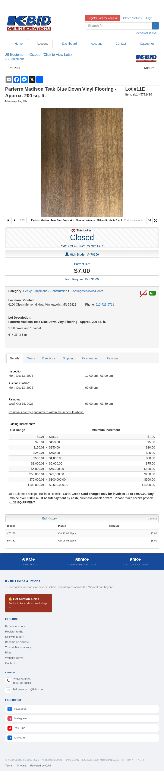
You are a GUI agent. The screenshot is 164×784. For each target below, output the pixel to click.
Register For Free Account (102, 18)
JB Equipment (14, 59)
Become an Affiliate (17, 642)
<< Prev (14, 67)
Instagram (17, 718)
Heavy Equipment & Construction (45, 291)
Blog (8, 652)
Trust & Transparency (18, 647)
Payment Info (91, 358)
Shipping (69, 358)
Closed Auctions (132, 18)
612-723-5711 (104, 304)
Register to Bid (14, 631)
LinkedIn (16, 737)
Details (15, 358)
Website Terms (14, 657)
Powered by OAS (40, 765)
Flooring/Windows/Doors (86, 291)
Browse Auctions (15, 626)
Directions (49, 358)
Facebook (16, 709)
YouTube (16, 728)
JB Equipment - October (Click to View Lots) (38, 54)
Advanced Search (146, 32)
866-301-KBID (22, 683)
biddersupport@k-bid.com (29, 689)
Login (149, 18)
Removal (112, 358)
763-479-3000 (22, 679)
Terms (31, 358)
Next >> (149, 67)
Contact (10, 663)
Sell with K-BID (14, 636)
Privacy (21, 765)
